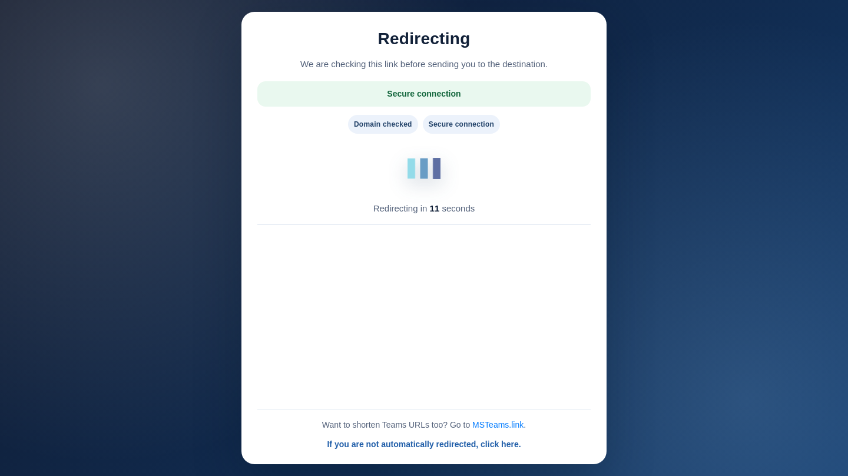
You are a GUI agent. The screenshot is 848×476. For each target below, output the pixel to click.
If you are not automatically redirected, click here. (424, 444)
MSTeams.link (498, 424)
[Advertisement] (424, 316)
